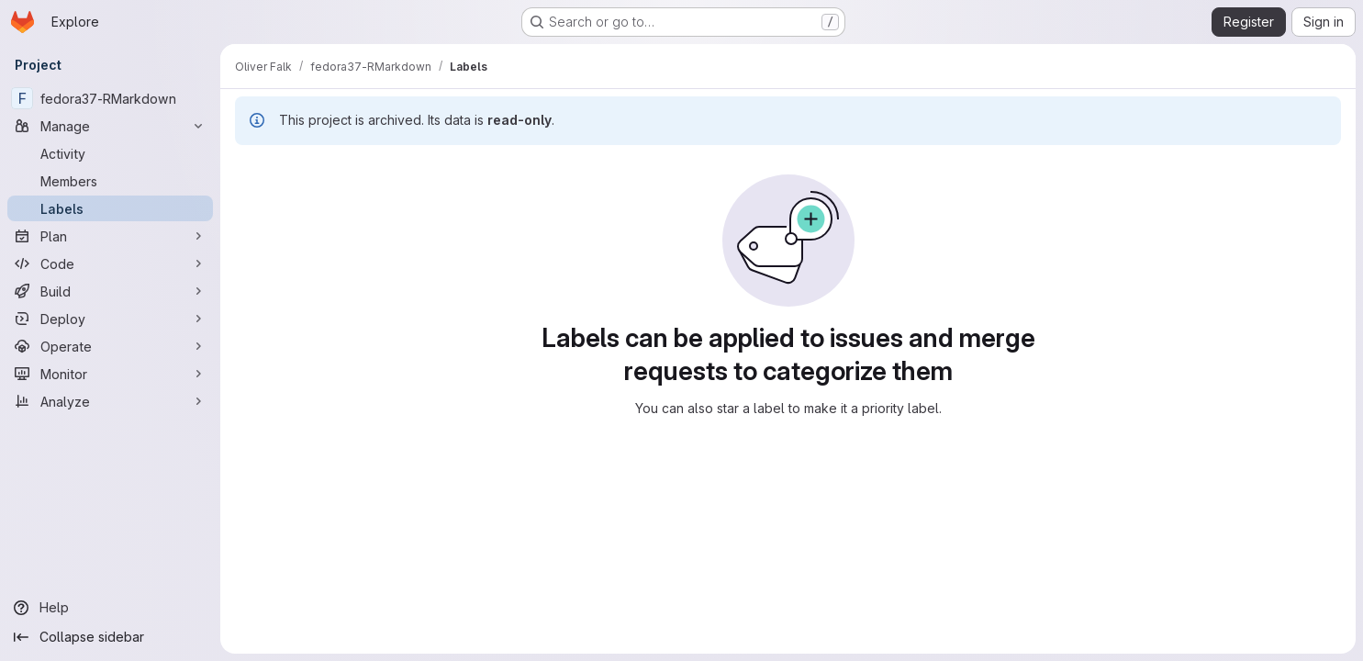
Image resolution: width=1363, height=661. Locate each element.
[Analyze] (110, 401)
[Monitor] (110, 374)
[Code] (110, 263)
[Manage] (110, 126)
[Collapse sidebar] (110, 637)
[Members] (110, 181)
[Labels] (110, 208)
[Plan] (110, 236)
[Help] (110, 608)
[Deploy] (110, 318)
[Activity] (110, 153)
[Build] (110, 291)
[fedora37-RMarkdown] (110, 98)
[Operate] (110, 346)
